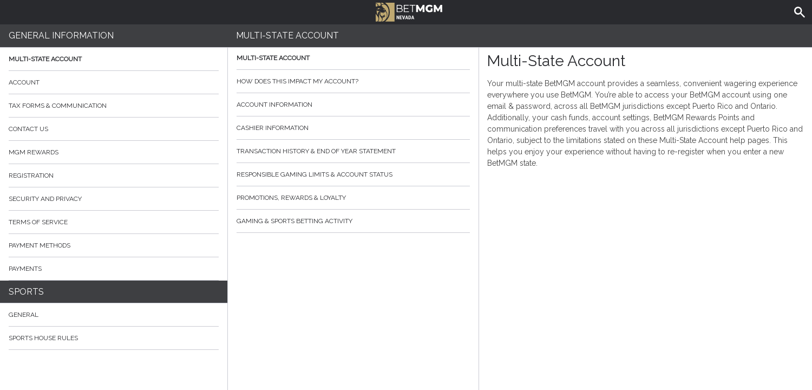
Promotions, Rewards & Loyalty (353, 198)
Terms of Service (114, 222)
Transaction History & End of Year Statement (353, 151)
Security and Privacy (45, 199)
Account (114, 82)
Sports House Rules (43, 338)
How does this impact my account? (353, 81)
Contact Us (114, 129)
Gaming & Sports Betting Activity (353, 221)
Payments (114, 268)
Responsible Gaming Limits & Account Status (353, 174)
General (23, 314)
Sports (26, 292)
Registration (31, 175)
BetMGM (409, 11)
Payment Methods (114, 245)
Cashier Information (353, 128)
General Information (61, 35)
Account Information (353, 104)
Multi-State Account (45, 59)
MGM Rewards (33, 152)
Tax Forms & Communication (114, 105)
